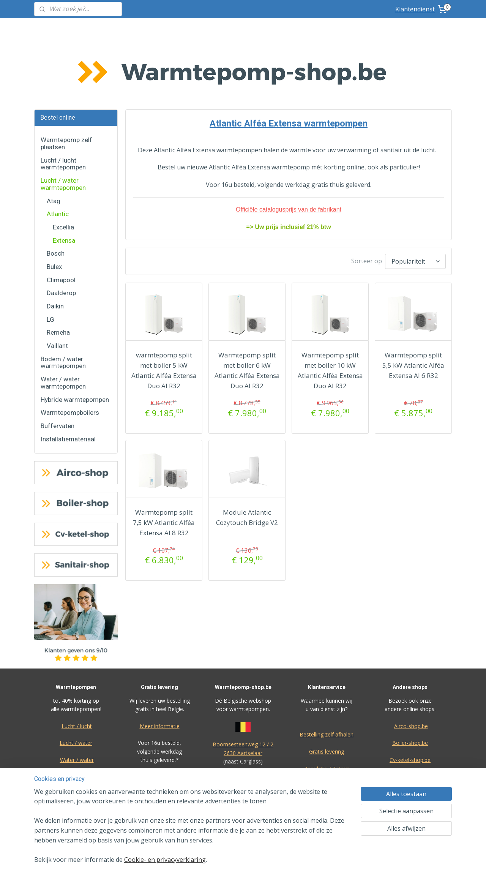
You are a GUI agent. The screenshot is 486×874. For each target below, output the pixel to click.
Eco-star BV (243, 721)
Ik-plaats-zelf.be (410, 737)
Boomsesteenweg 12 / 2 (243, 687)
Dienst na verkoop (326, 728)
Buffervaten (57, 369)
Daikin (55, 249)
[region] (193, 830)
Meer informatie (160, 669)
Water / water (77, 702)
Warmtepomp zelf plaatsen (66, 86)
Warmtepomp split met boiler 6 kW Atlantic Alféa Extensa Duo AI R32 (246, 312)
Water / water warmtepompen (63, 325)
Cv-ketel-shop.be (410, 702)
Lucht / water (76, 685)
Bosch (56, 196)
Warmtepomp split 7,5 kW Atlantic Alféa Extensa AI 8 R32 (164, 463)
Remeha (58, 275)
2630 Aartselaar (243, 696)
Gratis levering (326, 694)
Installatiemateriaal (68, 382)
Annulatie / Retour (327, 711)
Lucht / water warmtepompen (63, 127)
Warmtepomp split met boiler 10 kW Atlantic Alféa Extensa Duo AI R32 (330, 312)
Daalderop (61, 236)
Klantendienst (415, 9)
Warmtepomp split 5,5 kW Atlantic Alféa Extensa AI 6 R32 (413, 306)
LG (50, 262)
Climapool (61, 223)
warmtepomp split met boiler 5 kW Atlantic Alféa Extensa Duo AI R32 (163, 312)
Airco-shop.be (411, 669)
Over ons (326, 745)
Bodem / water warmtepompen (63, 305)
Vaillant (57, 288)
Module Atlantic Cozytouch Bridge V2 (247, 458)
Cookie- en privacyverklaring (165, 859)
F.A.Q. (326, 762)
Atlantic (58, 157)
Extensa (64, 183)
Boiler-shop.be (410, 685)
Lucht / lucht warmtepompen (63, 107)
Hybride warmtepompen (75, 342)
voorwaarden (243, 764)
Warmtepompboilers (70, 355)
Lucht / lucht (77, 669)
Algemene (243, 755)
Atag (53, 144)
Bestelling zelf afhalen (326, 677)
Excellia (63, 170)
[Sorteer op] (415, 203)
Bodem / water (76, 720)
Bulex (54, 209)
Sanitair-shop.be (410, 720)
